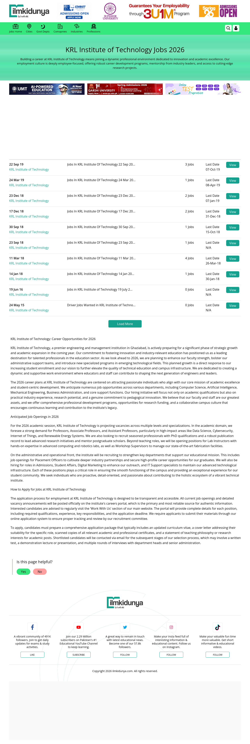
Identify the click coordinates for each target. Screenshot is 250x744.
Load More (125, 324)
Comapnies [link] (60, 28)
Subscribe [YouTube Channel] (79, 654)
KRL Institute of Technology (37, 167)
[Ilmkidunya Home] (30, 11)
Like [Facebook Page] (32, 654)
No (40, 571)
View (232, 165)
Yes (23, 571)
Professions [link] (93, 28)
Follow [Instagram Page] (171, 654)
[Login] (236, 28)
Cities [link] (29, 28)
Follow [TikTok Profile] (217, 654)
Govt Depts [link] (42, 28)
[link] (75, 11)
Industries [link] (77, 28)
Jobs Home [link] (15, 28)
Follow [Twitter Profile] (125, 654)
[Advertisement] (125, 125)
